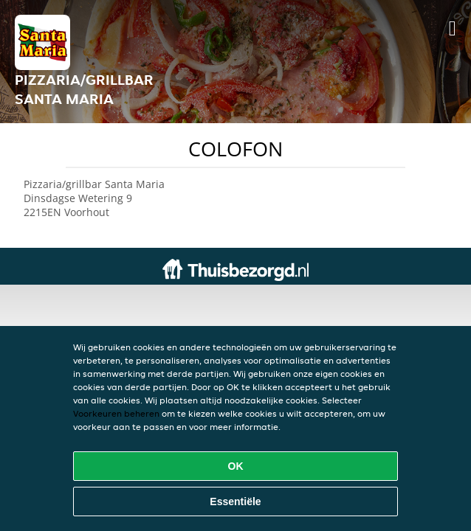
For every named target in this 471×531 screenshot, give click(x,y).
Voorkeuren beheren (116, 413)
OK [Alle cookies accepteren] (236, 466)
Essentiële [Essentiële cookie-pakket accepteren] (235, 501)
